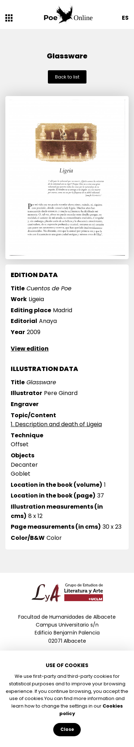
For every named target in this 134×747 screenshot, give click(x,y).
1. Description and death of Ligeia (56, 424)
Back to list (67, 76)
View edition (30, 348)
